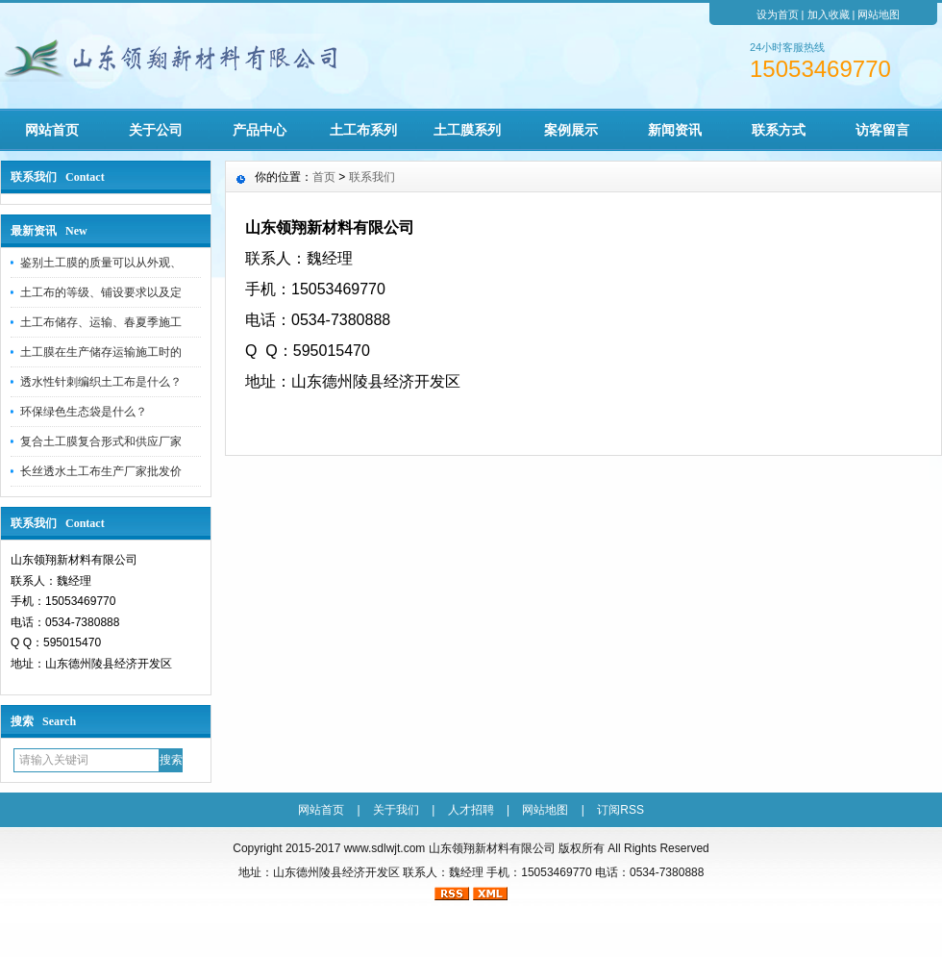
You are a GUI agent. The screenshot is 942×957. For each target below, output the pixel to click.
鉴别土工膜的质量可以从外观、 (101, 262)
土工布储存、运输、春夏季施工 (101, 322)
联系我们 (372, 177)
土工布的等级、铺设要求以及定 (101, 292)
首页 (323, 177)
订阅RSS (620, 810)
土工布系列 (363, 130)
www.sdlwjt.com (385, 848)
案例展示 (571, 130)
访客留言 (882, 130)
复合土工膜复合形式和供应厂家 (101, 441)
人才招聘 (471, 810)
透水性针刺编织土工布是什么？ (101, 382)
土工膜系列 (467, 130)
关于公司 (156, 130)
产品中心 (259, 130)
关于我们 (396, 810)
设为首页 (777, 14)
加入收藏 (828, 14)
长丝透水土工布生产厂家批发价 (101, 471)
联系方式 (779, 130)
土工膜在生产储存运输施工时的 (101, 352)
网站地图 (878, 14)
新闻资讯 (675, 130)
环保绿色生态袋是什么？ (83, 411)
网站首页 (52, 130)
